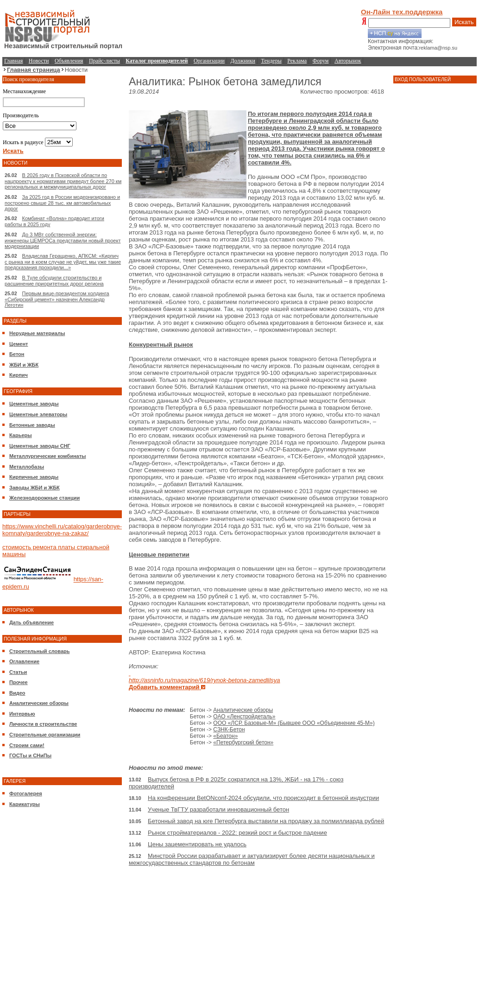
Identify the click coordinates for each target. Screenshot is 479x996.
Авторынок (347, 60)
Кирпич (18, 375)
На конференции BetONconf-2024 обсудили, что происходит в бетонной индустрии (263, 797)
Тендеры (271, 60)
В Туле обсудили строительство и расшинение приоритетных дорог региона (54, 280)
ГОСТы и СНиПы (30, 755)
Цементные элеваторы (38, 414)
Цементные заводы (34, 403)
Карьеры (20, 435)
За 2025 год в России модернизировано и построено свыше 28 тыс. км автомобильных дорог (62, 202)
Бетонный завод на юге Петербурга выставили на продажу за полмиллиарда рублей (266, 821)
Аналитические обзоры (39, 703)
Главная (13, 60)
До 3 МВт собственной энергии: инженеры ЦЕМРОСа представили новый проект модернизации (62, 240)
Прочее (18, 682)
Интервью (22, 714)
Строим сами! (26, 745)
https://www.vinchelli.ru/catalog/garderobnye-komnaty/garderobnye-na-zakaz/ (62, 530)
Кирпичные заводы (33, 477)
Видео (17, 693)
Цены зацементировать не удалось (197, 844)
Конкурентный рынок (161, 344)
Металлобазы (26, 466)
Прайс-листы (104, 60)
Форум (321, 60)
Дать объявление (31, 622)
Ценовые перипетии (159, 554)
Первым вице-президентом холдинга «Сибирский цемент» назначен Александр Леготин (57, 299)
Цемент (18, 344)
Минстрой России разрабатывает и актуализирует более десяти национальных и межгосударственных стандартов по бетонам (252, 859)
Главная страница (33, 69)
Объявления (69, 60)
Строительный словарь (39, 651)
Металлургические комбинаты (47, 456)
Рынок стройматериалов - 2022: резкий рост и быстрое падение (237, 832)
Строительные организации (44, 734)
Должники (243, 60)
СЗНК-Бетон (229, 729)
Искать (464, 22)
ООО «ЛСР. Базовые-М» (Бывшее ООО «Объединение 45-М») (293, 723)
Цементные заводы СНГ (39, 446)
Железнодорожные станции (44, 498)
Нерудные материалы (37, 333)
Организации (209, 60)
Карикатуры (24, 804)
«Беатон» (225, 736)
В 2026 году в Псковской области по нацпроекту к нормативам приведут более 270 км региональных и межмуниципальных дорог (63, 181)
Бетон (16, 354)
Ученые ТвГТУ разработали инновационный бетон (218, 809)
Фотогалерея (25, 793)
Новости (39, 60)
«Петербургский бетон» (243, 742)
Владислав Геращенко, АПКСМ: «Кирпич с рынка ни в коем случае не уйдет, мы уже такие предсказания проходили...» (63, 261)
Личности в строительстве (43, 724)
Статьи (18, 672)
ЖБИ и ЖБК (23, 365)
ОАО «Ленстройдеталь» (244, 716)
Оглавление (24, 661)
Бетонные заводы (32, 425)
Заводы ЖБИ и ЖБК (34, 487)
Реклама (297, 60)
